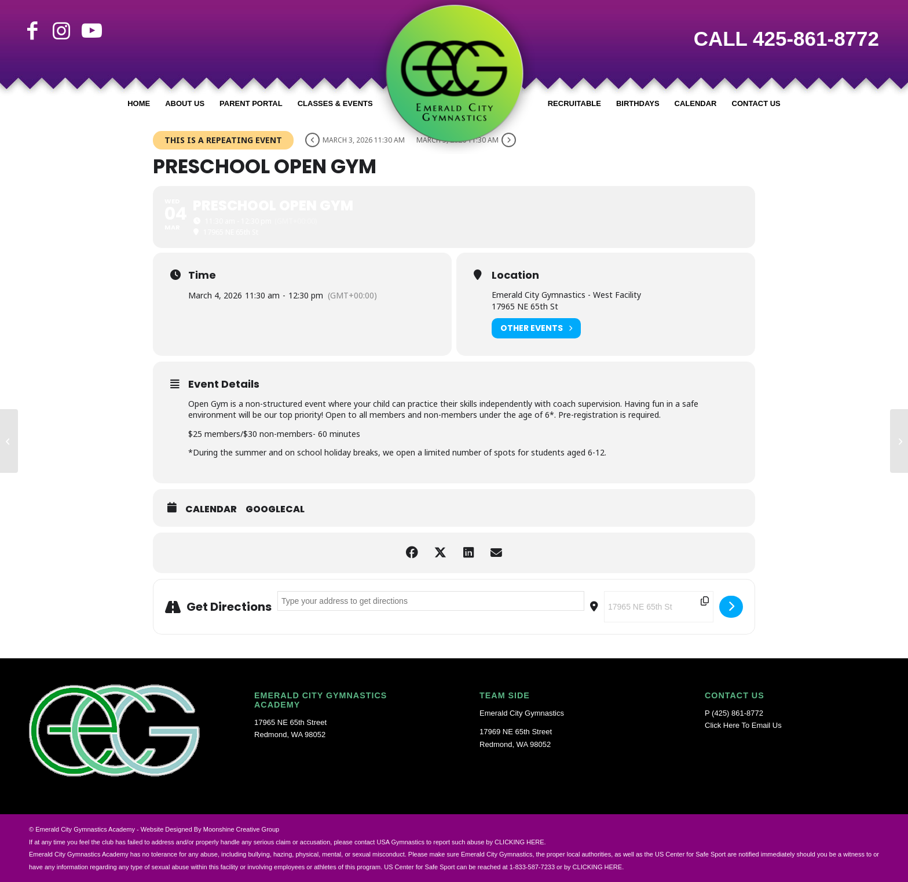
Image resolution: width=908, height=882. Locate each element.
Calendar (211, 509)
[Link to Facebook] (32, 30)
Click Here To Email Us (743, 725)
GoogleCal (275, 509)
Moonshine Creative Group (241, 829)
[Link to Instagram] (61, 30)
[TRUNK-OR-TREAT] (899, 441)
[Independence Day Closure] (9, 441)
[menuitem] (139, 103)
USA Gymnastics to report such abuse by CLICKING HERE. (460, 842)
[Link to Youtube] (90, 30)
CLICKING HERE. (598, 866)
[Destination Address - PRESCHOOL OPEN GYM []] (658, 606)
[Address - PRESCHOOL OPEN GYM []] (430, 601)
